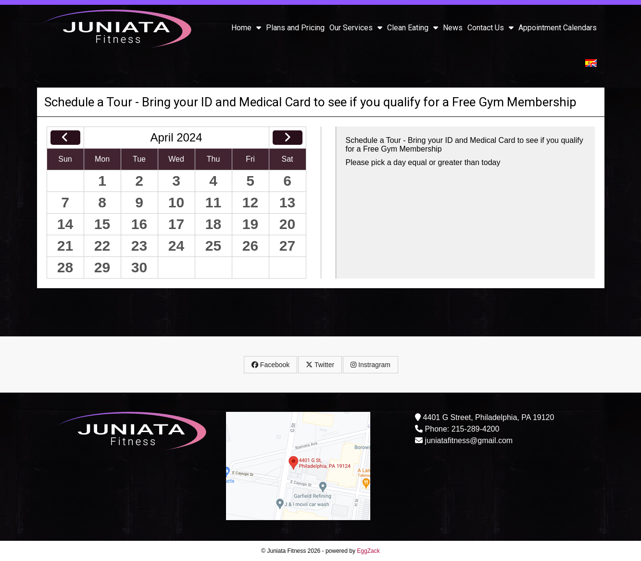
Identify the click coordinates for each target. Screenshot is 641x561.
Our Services (355, 27)
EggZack (368, 551)
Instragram (370, 365)
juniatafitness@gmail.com (469, 440)
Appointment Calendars (557, 27)
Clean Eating (412, 27)
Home (246, 27)
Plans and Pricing (295, 27)
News (453, 27)
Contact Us (490, 27)
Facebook (270, 365)
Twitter (320, 365)
